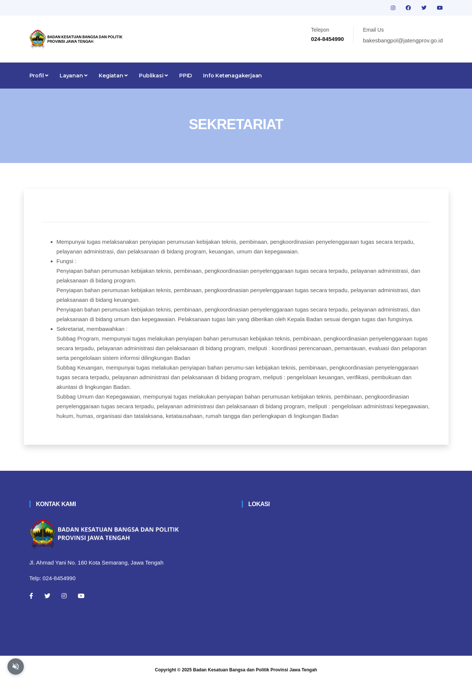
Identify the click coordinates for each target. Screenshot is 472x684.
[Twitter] (47, 596)
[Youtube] (81, 596)
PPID (185, 75)
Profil (38, 75)
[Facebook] (31, 596)
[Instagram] (64, 596)
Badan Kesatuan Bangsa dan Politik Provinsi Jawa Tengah (255, 669)
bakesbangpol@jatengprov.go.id (403, 40)
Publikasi (153, 75)
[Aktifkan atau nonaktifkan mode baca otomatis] (15, 666)
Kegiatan (113, 75)
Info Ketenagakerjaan (232, 75)
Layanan (74, 75)
